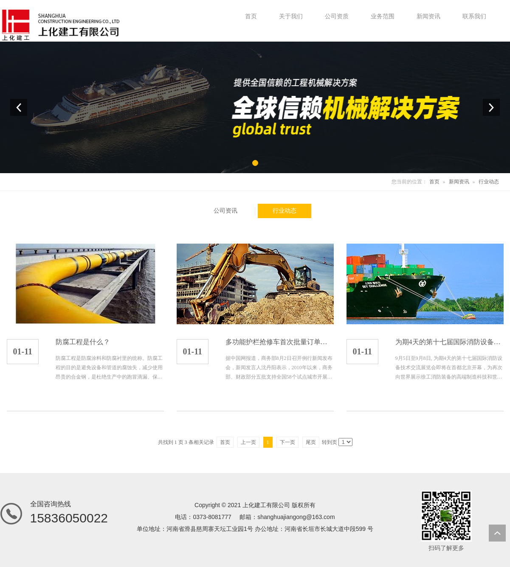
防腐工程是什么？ (83, 341)
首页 (434, 182)
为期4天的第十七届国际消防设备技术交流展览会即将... (449, 341)
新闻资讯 (459, 182)
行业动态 (489, 182)
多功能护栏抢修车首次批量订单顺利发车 (279, 341)
